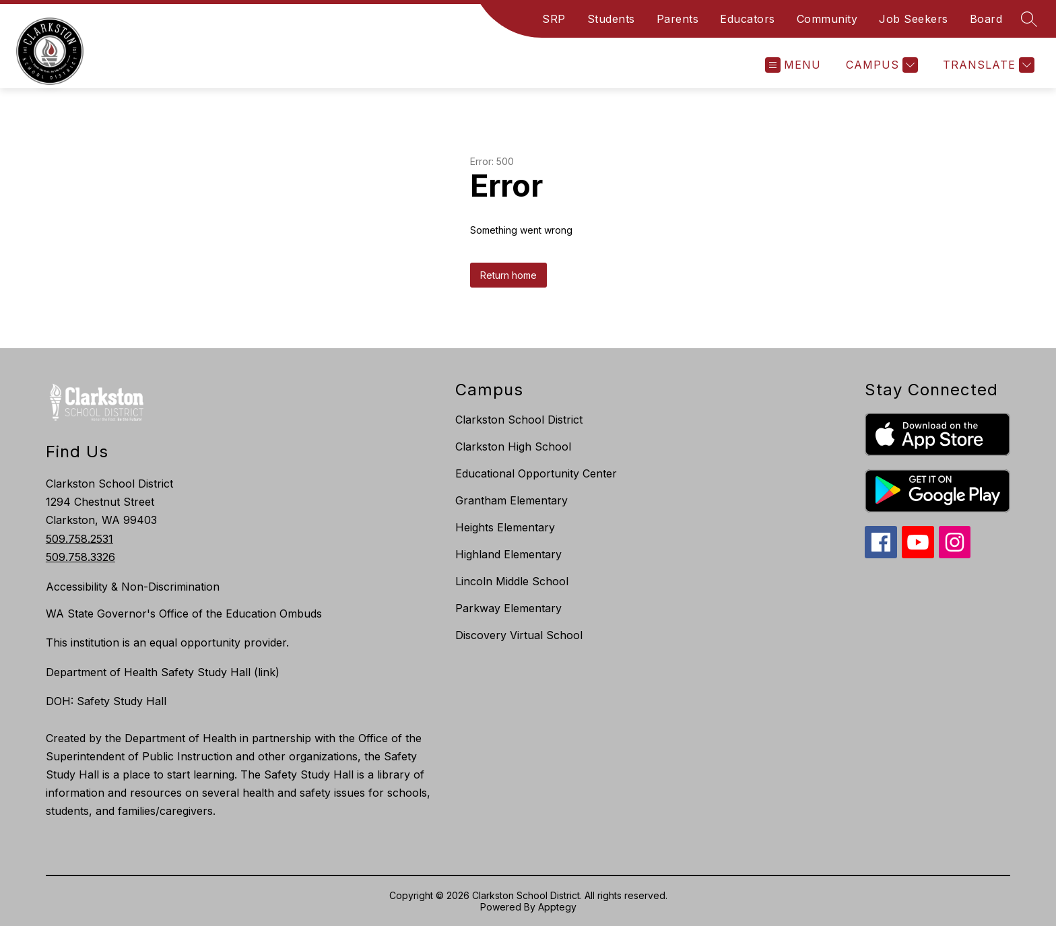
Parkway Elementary (508, 608)
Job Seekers (913, 19)
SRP (554, 19)
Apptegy (557, 907)
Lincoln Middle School (511, 581)
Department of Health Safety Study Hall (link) (162, 672)
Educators (747, 19)
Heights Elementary (505, 527)
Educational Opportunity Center (536, 473)
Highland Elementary (508, 554)
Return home (508, 275)
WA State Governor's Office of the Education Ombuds (184, 613)
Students (611, 19)
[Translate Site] (986, 65)
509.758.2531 (79, 538)
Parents (678, 19)
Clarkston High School (513, 446)
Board (986, 19)
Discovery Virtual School (519, 635)
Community (827, 19)
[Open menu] (793, 65)
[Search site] (1029, 19)
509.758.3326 (80, 557)
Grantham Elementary (511, 500)
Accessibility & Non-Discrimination (133, 586)
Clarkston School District (519, 419)
